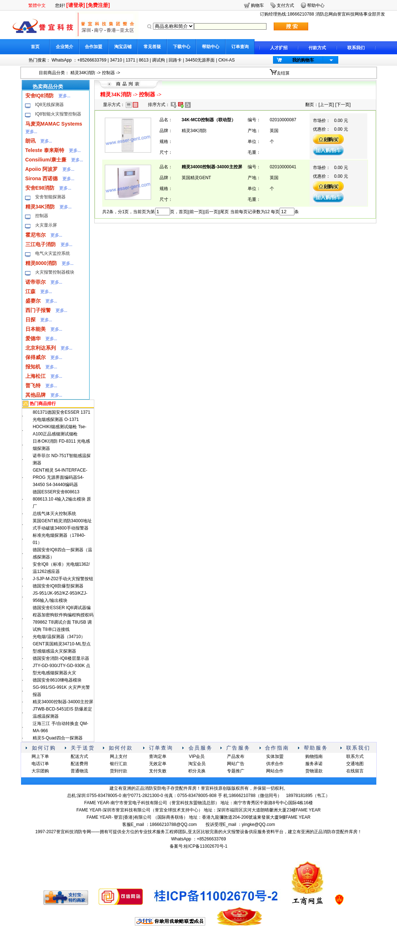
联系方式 (355, 756)
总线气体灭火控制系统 (54, 513)
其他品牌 (35, 395)
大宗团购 (40, 770)
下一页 (343, 104)
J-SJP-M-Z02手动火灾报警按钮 (63, 578)
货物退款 (314, 770)
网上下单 (40, 756)
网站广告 (235, 763)
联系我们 (356, 47)
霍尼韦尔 (35, 235)
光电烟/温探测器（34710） (59, 636)
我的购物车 (303, 60)
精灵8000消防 (41, 263)
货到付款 (118, 770)
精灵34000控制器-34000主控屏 (63, 701)
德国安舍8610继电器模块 (57, 680)
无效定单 (157, 763)
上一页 (326, 104)
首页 (35, 46)
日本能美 (35, 329)
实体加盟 (275, 756)
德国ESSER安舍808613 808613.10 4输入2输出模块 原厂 (62, 499)
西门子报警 (38, 310)
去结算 (283, 73)
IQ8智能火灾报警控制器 (58, 114)
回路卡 (175, 60)
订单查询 (240, 46)
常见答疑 (152, 46)
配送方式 (79, 756)
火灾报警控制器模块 (54, 272)
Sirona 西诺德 (41, 178)
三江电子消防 (40, 244)
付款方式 (317, 47)
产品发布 (235, 756)
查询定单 (157, 756)
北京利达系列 (40, 348)
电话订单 (40, 763)
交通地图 (355, 763)
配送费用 (79, 763)
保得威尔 (35, 357)
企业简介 (64, 46)
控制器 (108, 72)
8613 (144, 60)
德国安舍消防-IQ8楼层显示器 (61, 658)
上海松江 (35, 376)
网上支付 (118, 756)
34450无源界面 (200, 60)
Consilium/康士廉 (46, 160)
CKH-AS (226, 60)
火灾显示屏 (46, 225)
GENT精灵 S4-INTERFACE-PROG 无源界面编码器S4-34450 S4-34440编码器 (60, 477)
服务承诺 (314, 763)
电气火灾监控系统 (52, 253)
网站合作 (275, 770)
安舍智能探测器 (50, 196)
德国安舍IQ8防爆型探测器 (58, 586)
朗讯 (30, 141)
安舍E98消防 (40, 188)
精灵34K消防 (82, 72)
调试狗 (158, 60)
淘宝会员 (197, 763)
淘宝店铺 (123, 46)
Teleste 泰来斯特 (44, 150)
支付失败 (157, 770)
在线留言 (355, 770)
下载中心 (181, 46)
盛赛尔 (33, 301)
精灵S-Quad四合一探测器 (57, 738)
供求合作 (275, 763)
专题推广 (235, 770)
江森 (30, 291)
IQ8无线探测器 (49, 104)
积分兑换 (197, 770)
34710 (116, 60)
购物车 (257, 5)
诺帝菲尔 (35, 282)
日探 (30, 319)
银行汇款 (118, 763)
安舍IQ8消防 (39, 95)
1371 (130, 60)
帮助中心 (210, 46)
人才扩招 (279, 47)
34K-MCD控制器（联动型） (209, 119)
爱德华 (33, 338)
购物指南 (314, 756)
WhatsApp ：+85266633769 (78, 60)
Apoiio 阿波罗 (41, 169)
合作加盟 (93, 46)
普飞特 (33, 385)
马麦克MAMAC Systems (53, 124)
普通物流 (79, 770)
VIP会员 (196, 756)
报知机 (33, 367)
